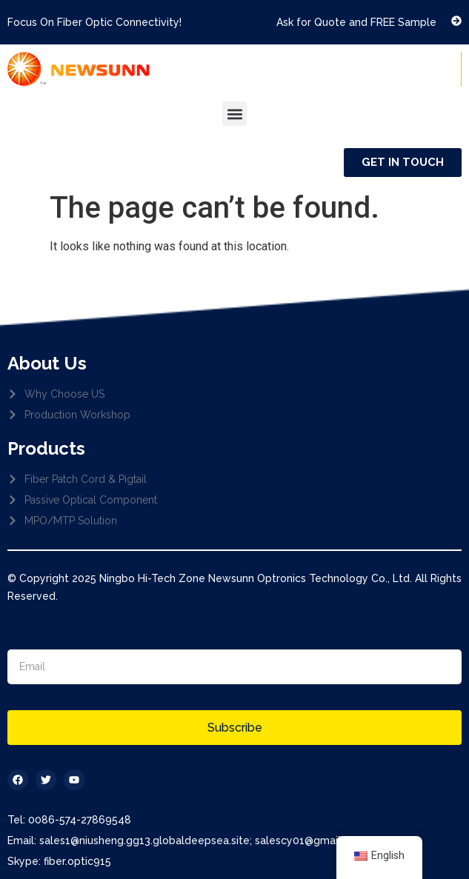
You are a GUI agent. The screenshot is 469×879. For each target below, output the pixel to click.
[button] (234, 113)
